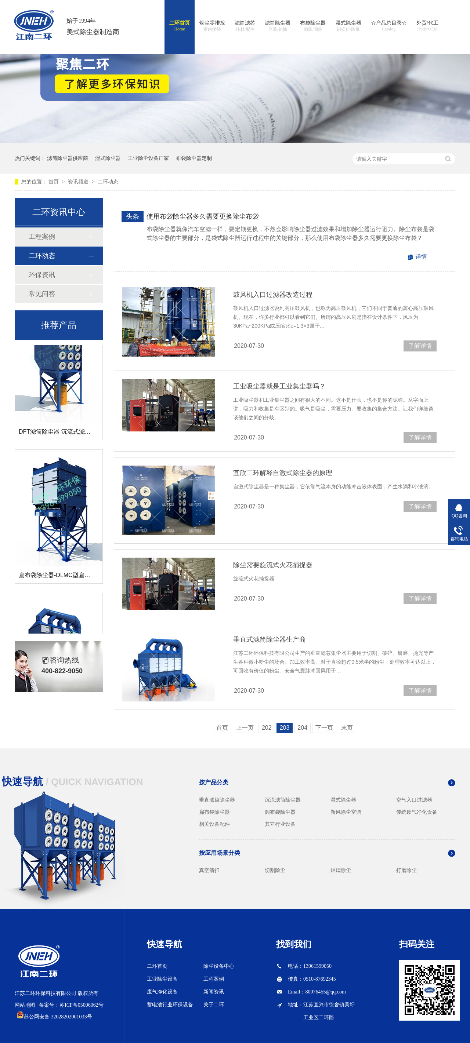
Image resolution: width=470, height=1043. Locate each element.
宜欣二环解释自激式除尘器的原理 (282, 473)
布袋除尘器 (313, 26)
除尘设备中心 (218, 966)
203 (285, 728)
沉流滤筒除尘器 (283, 800)
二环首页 (179, 26)
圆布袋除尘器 (280, 812)
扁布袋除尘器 (214, 812)
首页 (54, 182)
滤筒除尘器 (277, 26)
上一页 (245, 728)
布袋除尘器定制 (194, 158)
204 (302, 728)
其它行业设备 (280, 824)
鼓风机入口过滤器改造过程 (272, 294)
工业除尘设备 (162, 979)
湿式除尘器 (348, 26)
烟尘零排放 (212, 26)
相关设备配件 (214, 824)
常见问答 (42, 294)
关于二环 (213, 1004)
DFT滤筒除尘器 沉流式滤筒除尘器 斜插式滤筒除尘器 (88, 433)
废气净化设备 (162, 992)
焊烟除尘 (340, 870)
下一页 (324, 728)
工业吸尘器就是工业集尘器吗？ (279, 386)
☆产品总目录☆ (389, 26)
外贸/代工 (427, 26)
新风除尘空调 (345, 812)
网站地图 (25, 1005)
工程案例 (42, 236)
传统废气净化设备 (416, 812)
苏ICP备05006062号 (81, 1005)
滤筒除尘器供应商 (67, 158)
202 (267, 728)
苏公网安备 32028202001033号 (58, 1017)
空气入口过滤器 (414, 800)
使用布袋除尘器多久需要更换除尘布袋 (203, 216)
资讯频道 (79, 182)
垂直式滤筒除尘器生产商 (269, 639)
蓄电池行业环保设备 (170, 1004)
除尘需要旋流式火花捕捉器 (272, 565)
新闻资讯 (213, 992)
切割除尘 (275, 870)
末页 (347, 728)
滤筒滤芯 (245, 26)
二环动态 (108, 182)
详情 (421, 257)
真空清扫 (209, 870)
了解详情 (420, 346)
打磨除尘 (406, 870)
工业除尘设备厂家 (148, 158)
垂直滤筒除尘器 (217, 800)
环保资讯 (42, 274)
